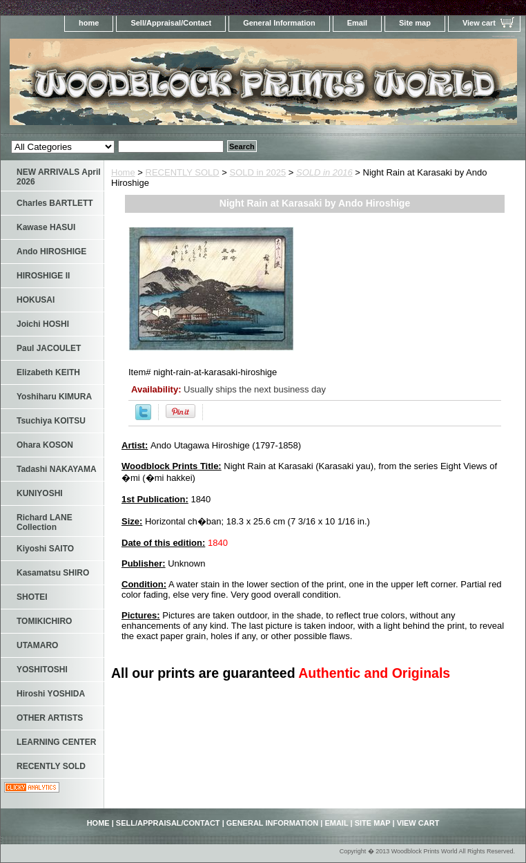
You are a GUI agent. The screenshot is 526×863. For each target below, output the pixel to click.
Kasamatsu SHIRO (53, 573)
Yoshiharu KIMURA (54, 396)
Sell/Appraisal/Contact (170, 23)
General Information (279, 23)
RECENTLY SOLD (183, 172)
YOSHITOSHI (42, 669)
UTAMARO (37, 645)
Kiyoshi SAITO (45, 548)
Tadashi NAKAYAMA (57, 469)
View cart (479, 23)
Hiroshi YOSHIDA (51, 694)
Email (357, 23)
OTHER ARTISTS (50, 718)
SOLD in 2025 (258, 172)
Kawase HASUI (46, 227)
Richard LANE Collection (44, 522)
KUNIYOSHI (40, 493)
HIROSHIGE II (43, 276)
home (89, 23)
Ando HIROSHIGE (51, 251)
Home (123, 172)
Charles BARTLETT (55, 203)
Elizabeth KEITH (48, 372)
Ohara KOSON (45, 445)
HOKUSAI (36, 300)
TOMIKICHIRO (44, 621)
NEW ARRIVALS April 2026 (59, 177)
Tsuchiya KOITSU (51, 421)
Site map (415, 23)
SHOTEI (32, 597)
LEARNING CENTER (56, 742)
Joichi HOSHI (43, 324)
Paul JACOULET (49, 348)
